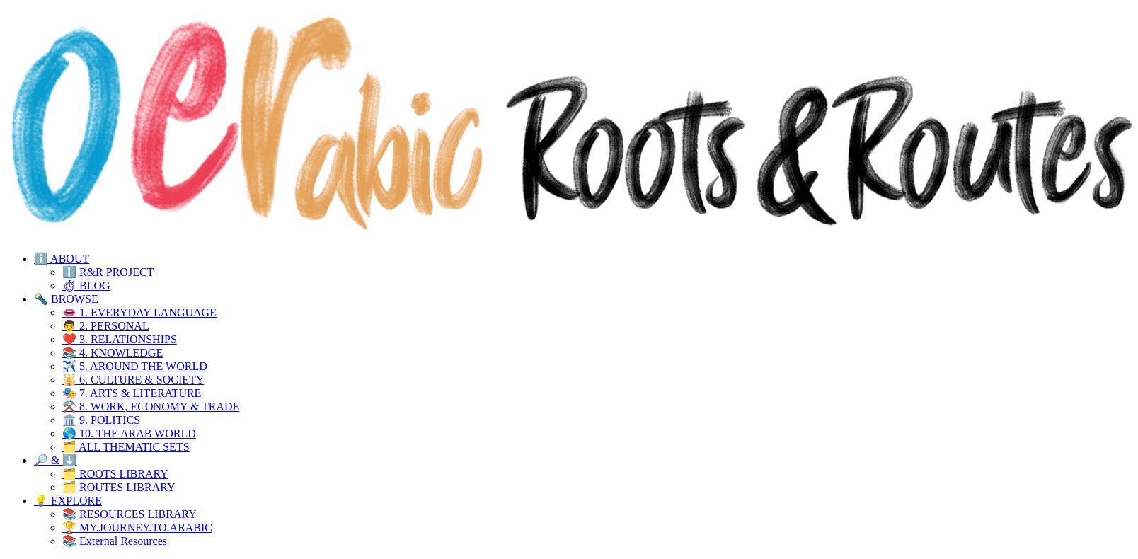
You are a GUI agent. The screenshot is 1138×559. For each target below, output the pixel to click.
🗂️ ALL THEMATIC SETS (126, 447)
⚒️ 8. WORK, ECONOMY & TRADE (150, 406)
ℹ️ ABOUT (61, 259)
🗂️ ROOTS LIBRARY (115, 474)
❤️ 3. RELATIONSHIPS (119, 339)
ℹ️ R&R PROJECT (108, 272)
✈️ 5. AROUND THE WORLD (134, 366)
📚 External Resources (114, 541)
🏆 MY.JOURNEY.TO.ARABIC (137, 527)
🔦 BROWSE (66, 299)
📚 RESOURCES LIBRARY (129, 514)
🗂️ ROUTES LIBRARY (119, 487)
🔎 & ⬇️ (55, 460)
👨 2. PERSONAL (105, 326)
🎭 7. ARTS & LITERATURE (131, 393)
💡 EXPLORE (68, 501)
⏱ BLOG (86, 286)
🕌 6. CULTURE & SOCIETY (133, 380)
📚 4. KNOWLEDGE (112, 353)
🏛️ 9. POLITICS (101, 420)
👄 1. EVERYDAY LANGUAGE (139, 312)
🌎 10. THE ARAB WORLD (129, 433)
